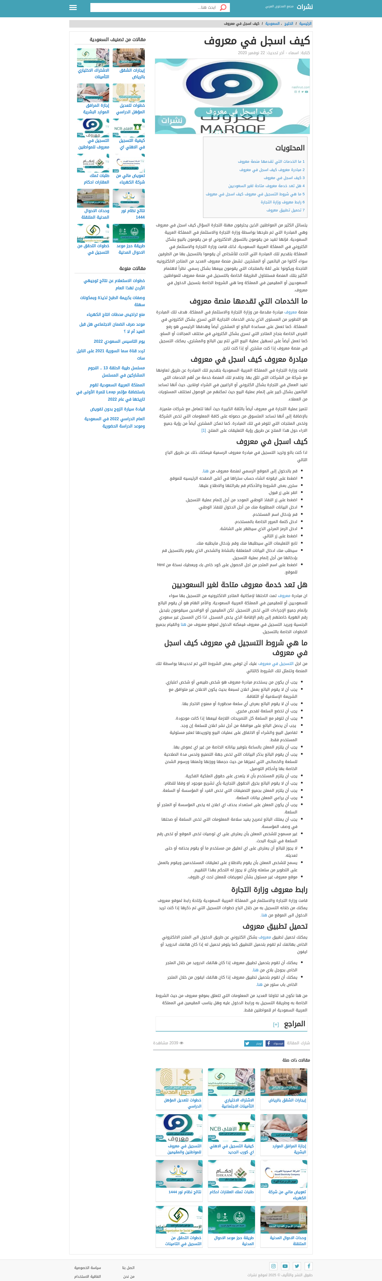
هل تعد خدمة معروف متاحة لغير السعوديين (266, 185)
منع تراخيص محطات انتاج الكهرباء (116, 314)
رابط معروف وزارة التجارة (283, 202)
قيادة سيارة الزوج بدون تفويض (117, 409)
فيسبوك (274, 1043)
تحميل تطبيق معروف (286, 210)
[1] (204, 430)
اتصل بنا (128, 1268)
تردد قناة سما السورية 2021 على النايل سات (111, 355)
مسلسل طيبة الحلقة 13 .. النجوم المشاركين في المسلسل (116, 372)
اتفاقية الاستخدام (87, 1276)
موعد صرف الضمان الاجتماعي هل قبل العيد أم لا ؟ (112, 328)
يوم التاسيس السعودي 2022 (119, 341)
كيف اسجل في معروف (284, 177)
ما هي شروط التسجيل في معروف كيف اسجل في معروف (255, 194)
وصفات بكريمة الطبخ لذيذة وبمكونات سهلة (112, 301)
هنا (206, 471)
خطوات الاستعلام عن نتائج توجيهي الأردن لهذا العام (114, 284)
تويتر (253, 1043)
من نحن (129, 1276)
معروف (290, 312)
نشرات (305, 7)
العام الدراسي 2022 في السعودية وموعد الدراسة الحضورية (114, 422)
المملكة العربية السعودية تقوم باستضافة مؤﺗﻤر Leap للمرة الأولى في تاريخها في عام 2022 (110, 392)
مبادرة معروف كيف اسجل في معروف (272, 169)
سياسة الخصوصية (87, 1268)
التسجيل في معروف (276, 663)
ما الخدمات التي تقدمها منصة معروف (271, 161)
